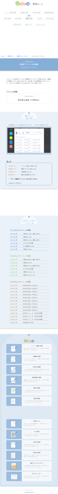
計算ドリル (29, 18)
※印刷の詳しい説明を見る (14, 183)
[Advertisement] (29, 41)
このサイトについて (29, 490)
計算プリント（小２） (22, 56)
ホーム (2, 56)
